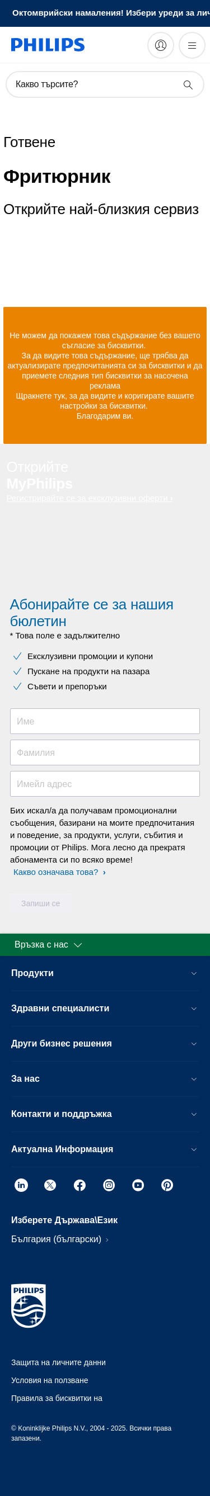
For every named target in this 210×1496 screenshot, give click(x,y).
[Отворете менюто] (192, 45)
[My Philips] (160, 45)
